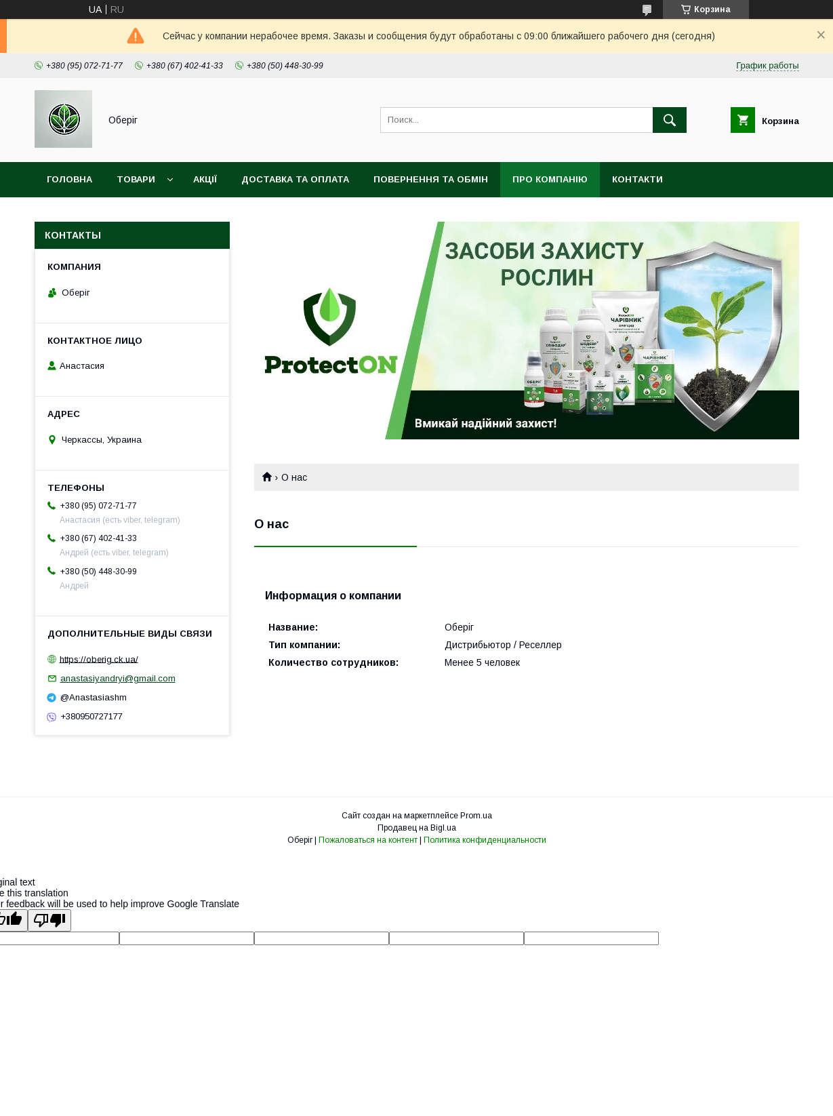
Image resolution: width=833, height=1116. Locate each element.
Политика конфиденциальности (485, 840)
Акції (205, 179)
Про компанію (550, 179)
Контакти (637, 179)
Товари (136, 179)
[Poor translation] (49, 920)
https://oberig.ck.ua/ (99, 659)
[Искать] (670, 120)
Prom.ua (476, 815)
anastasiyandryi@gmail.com (118, 678)
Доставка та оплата (295, 179)
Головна (69, 179)
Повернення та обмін (430, 179)
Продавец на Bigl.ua (417, 828)
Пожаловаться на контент (368, 840)
